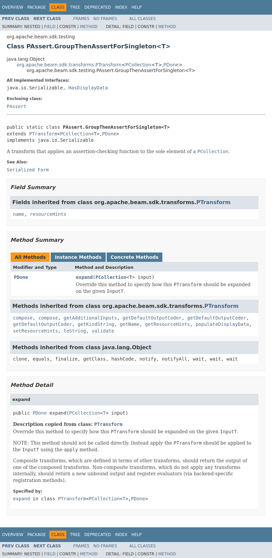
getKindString (96, 324)
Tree (75, 7)
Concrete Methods (135, 257)
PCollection (138, 64)
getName (129, 324)
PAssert (16, 106)
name (18, 214)
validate (103, 331)
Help (136, 7)
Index (121, 7)
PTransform (43, 133)
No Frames (105, 18)
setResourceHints (35, 331)
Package (36, 7)
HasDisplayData (88, 87)
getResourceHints (167, 324)
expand (84, 277)
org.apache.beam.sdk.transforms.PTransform (69, 64)
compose (23, 318)
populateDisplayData (222, 324)
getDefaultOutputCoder (152, 318)
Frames (81, 18)
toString (75, 331)
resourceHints (48, 214)
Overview (12, 7)
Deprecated (97, 7)
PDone (170, 64)
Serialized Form (28, 169)
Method (89, 26)
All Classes (142, 18)
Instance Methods (78, 257)
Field (49, 26)
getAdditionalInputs (90, 318)
